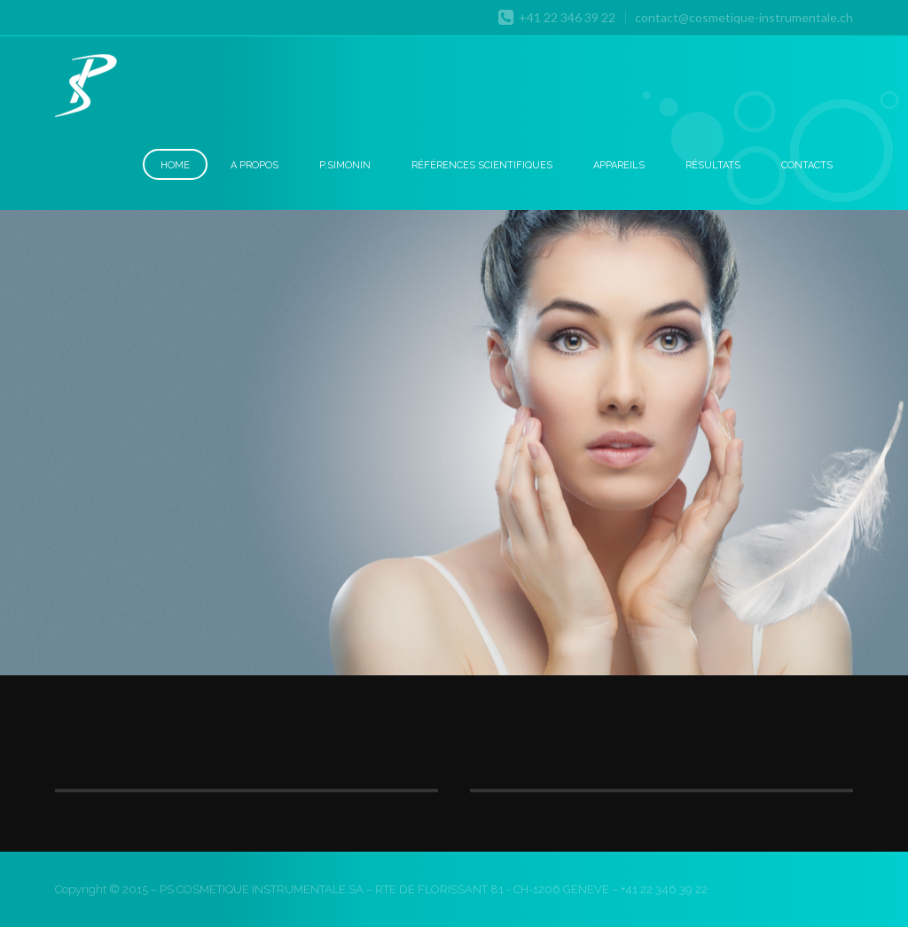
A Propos (254, 165)
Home (175, 165)
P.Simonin (345, 165)
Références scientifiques (481, 165)
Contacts (807, 165)
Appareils (619, 165)
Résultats (712, 165)
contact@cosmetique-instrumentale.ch (744, 17)
